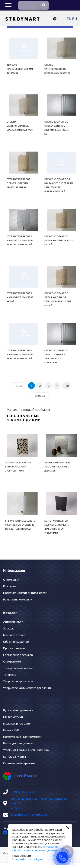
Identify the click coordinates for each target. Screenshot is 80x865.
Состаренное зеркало (18, 655)
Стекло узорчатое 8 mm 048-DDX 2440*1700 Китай (20, 297)
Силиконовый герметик (19, 763)
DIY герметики (13, 717)
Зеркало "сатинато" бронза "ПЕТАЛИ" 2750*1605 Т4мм (18, 466)
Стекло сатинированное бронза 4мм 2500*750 (20, 126)
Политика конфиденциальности (25, 593)
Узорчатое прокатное (18, 681)
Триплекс (9, 674)
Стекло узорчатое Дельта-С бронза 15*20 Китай (58, 240)
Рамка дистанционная (18, 743)
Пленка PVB (11, 730)
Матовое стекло (14, 635)
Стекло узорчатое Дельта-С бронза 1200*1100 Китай (18, 183)
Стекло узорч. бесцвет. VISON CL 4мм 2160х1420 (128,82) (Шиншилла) (20, 525)
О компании (11, 579)
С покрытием (12, 661)
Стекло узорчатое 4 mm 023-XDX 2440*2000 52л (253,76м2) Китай (20, 240)
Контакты (9, 586)
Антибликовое (13, 621)
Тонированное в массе (18, 668)
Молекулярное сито (16, 723)
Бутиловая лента (14, 756)
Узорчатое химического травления (27, 688)
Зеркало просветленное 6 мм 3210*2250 (20, 69)
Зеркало (9, 628)
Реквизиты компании (17, 599)
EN (69, 19)
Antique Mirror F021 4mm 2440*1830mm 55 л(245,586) (57, 466)
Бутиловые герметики (18, 710)
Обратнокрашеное (16, 641)
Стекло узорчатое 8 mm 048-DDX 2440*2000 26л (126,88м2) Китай (20, 354)
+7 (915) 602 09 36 (22, 791)
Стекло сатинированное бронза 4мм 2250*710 (57, 69)
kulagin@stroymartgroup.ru (28, 814)
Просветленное (14, 648)
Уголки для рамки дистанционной (26, 750)
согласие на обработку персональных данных (35, 848)
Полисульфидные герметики (22, 736)
